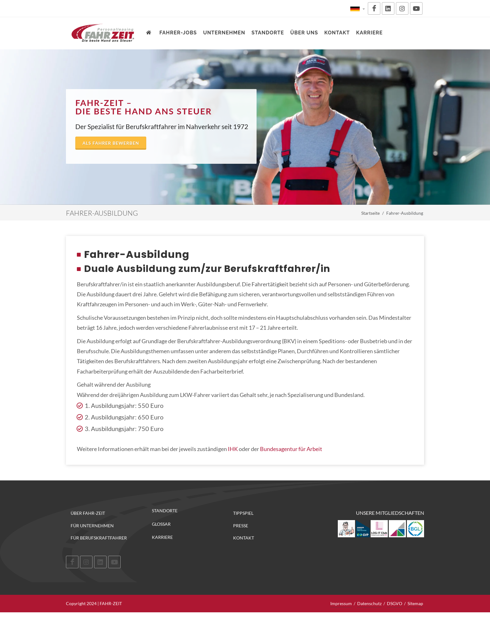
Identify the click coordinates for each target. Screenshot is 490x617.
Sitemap (415, 603)
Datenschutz (369, 603)
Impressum (341, 603)
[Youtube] (416, 8)
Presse (240, 525)
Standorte (165, 510)
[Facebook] (374, 8)
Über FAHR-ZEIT (88, 513)
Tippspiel (243, 513)
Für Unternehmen (92, 525)
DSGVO (394, 603)
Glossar (161, 524)
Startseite (370, 213)
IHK (233, 448)
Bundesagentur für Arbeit (291, 448)
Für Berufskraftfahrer (99, 537)
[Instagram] (402, 8)
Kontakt (243, 537)
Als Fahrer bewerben (110, 143)
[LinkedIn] (388, 8)
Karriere (162, 537)
